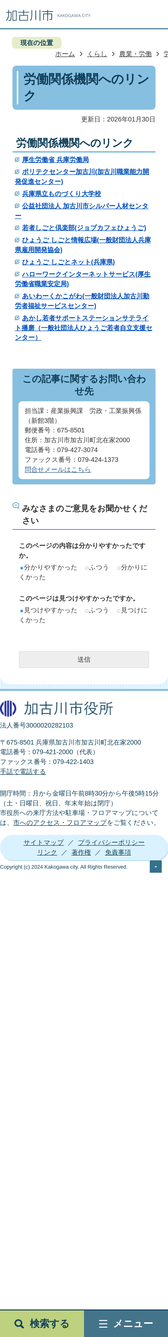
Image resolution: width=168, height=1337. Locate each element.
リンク (47, 852)
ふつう (97, 567)
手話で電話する (23, 771)
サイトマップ (44, 842)
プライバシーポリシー (111, 842)
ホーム (65, 53)
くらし (97, 53)
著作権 (81, 852)
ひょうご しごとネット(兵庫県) (68, 262)
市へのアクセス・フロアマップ (60, 822)
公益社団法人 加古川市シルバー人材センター (82, 210)
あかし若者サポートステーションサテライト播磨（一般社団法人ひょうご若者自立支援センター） (83, 327)
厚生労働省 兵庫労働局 (55, 159)
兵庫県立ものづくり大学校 (61, 193)
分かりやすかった (49, 567)
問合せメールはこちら (58, 469)
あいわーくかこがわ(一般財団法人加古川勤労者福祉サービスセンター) (82, 301)
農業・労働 (135, 53)
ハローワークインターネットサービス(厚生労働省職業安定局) (82, 279)
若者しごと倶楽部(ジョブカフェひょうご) (84, 227)
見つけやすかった (49, 610)
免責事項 (118, 852)
